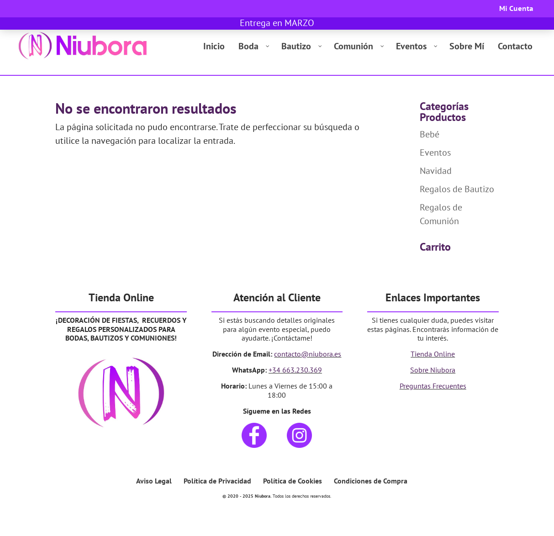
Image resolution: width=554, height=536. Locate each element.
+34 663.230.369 (295, 369)
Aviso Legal (154, 480)
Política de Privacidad (217, 480)
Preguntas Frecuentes (433, 385)
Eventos (435, 152)
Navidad (436, 171)
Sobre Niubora (432, 369)
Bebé (429, 134)
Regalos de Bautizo (457, 189)
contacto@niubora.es (307, 353)
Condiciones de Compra (370, 480)
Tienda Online (433, 353)
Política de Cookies (292, 480)
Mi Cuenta (516, 9)
